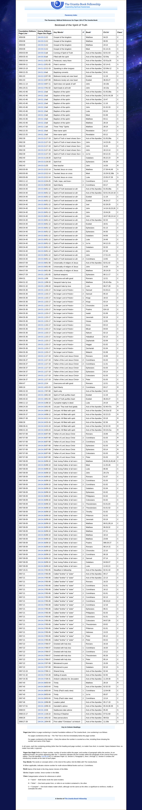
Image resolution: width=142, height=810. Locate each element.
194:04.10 (41, 702)
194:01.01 (41, 61)
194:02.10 (41, 92)
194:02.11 (41, 127)
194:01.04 (41, 72)
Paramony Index (71, 15)
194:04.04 (41, 414)
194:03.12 (41, 383)
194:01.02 (41, 64)
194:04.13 (41, 718)
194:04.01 (41, 403)
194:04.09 (41, 683)
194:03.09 (41, 263)
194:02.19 (41, 131)
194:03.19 (41, 395)
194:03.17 (41, 391)
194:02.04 (41, 84)
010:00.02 (45, 756)
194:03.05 (41, 185)
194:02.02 (41, 76)
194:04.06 (41, 434)
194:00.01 (41, 37)
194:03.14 (41, 387)
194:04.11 (41, 714)
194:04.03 (41, 407)
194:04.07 (41, 570)
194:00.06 (41, 57)
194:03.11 (41, 274)
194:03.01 (41, 138)
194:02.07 (41, 88)
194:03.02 (41, 169)
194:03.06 (41, 189)
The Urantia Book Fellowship (76, 799)
